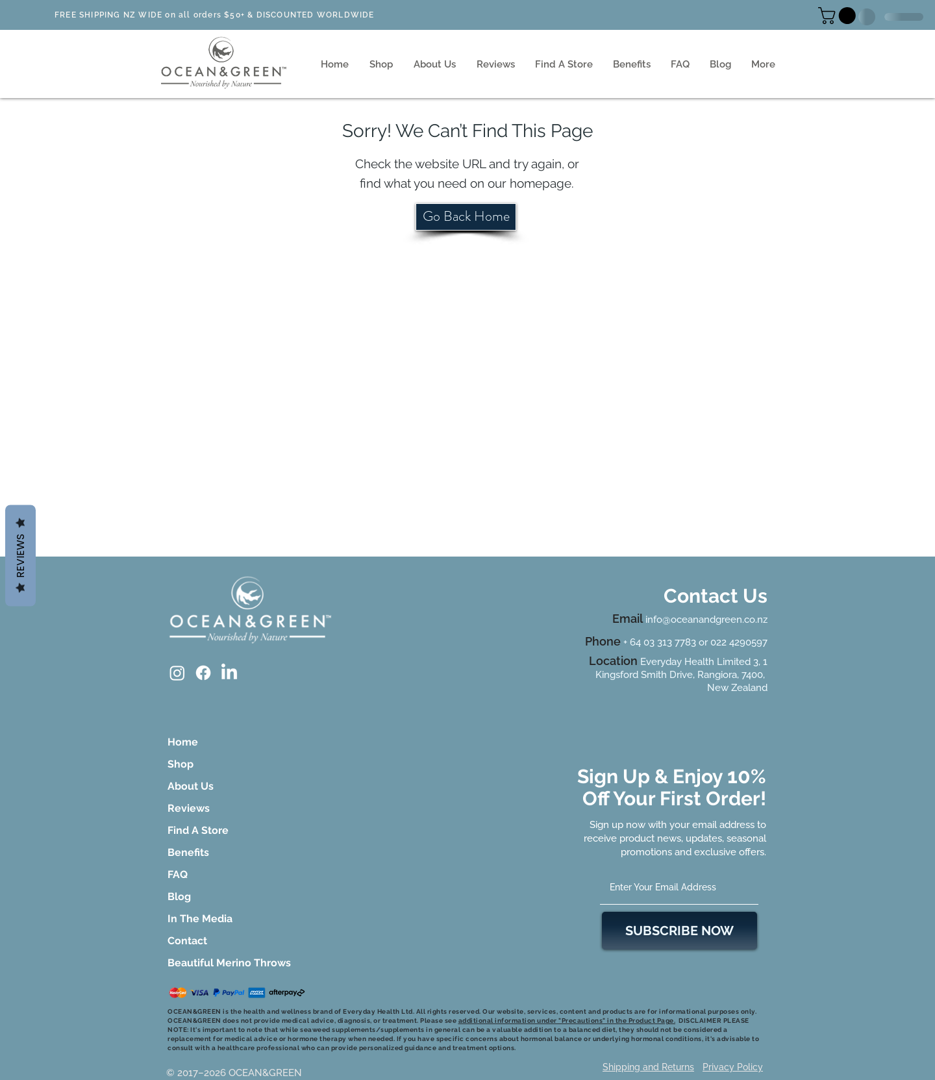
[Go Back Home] (466, 217)
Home (183, 742)
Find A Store (198, 830)
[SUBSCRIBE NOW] (679, 930)
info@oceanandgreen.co (700, 619)
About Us (191, 786)
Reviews (189, 808)
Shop (180, 764)
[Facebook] (203, 673)
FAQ (178, 874)
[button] (839, 15)
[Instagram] (177, 673)
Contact (187, 941)
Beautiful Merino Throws (204, 963)
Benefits (188, 852)
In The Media (200, 918)
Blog (179, 896)
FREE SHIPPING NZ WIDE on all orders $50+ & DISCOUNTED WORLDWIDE (215, 14)
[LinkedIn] (229, 673)
